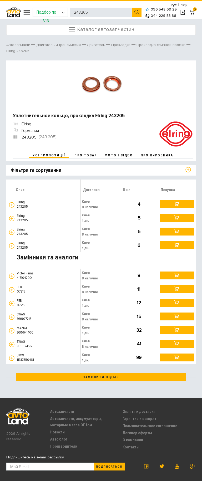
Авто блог (58, 439)
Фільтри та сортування (36, 170)
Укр (184, 5)
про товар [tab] (85, 155)
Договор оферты (137, 433)
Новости (57, 432)
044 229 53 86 (160, 15)
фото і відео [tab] (119, 155)
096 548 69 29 (161, 9)
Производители (63, 446)
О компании (133, 440)
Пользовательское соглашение (150, 425)
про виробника (157, 155)
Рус (173, 5)
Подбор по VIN (50, 13)
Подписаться (109, 467)
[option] (101, 84)
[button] (11, 205)
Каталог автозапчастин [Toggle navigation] (101, 30)
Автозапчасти (62, 411)
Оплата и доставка (139, 411)
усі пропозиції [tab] (49, 155)
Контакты (131, 447)
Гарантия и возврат (139, 418)
